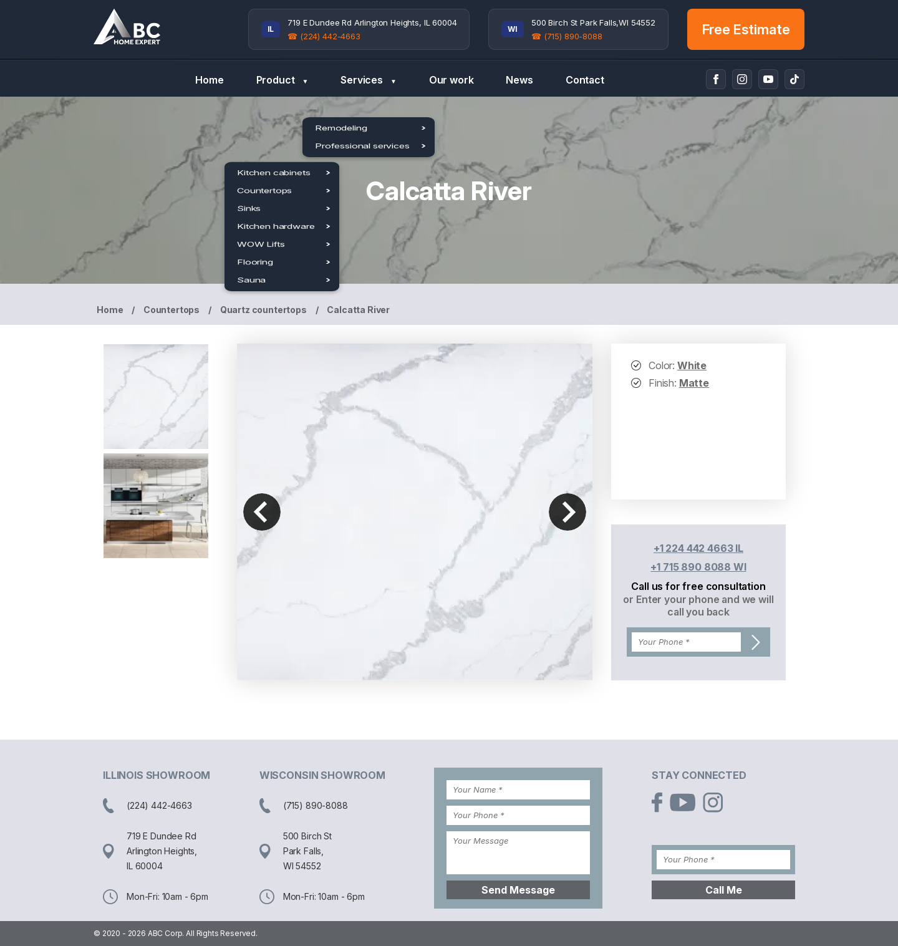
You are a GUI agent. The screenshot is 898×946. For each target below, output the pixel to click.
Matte (694, 383)
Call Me (723, 890)
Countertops (171, 309)
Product (282, 80)
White (692, 365)
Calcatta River (358, 309)
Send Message (518, 890)
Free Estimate (746, 29)
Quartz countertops (263, 309)
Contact (585, 80)
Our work (451, 80)
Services (368, 80)
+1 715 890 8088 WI (698, 567)
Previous (262, 512)
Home (209, 80)
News (519, 80)
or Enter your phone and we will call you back (698, 605)
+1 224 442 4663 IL (698, 548)
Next (567, 512)
